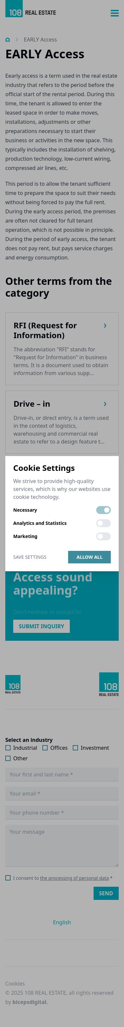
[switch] (103, 510)
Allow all (89, 557)
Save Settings (29, 557)
